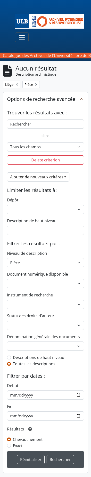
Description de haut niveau (32, 220)
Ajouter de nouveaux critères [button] (36, 177)
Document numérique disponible (37, 274)
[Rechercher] (45, 124)
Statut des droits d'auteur (30, 315)
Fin (9, 406)
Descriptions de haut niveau (38, 357)
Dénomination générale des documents (43, 336)
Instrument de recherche (30, 295)
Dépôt (12, 200)
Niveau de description (27, 253)
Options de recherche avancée (41, 99)
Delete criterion (45, 160)
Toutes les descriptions (34, 363)
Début (12, 385)
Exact (18, 445)
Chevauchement (28, 439)
